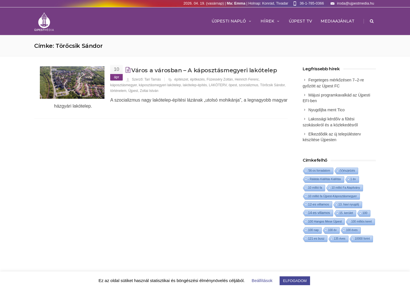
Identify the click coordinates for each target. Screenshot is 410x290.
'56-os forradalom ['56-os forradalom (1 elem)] (319, 170)
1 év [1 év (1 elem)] (353, 179)
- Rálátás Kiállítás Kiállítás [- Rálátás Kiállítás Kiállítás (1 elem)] (324, 179)
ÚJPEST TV (300, 21)
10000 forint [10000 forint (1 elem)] (362, 238)
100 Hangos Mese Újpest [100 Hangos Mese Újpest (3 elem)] (325, 221)
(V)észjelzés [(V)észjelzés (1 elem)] (347, 170)
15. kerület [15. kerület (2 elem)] (346, 213)
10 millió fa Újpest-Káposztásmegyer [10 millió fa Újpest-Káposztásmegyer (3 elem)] (332, 196)
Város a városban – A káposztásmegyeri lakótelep (204, 70)
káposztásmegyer (123, 85)
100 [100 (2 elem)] (364, 213)
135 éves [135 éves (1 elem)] (339, 238)
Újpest (133, 91)
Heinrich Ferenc (247, 79)
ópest (233, 85)
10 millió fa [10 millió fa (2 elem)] (315, 187)
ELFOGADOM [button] (295, 281)
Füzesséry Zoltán (220, 79)
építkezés (197, 79)
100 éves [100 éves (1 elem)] (352, 230)
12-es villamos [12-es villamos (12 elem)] (318, 204)
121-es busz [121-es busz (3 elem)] (316, 238)
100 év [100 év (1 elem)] (332, 230)
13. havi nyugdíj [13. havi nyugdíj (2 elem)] (349, 204)
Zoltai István (149, 91)
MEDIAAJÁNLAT (337, 21)
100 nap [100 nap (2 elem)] (313, 230)
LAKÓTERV (218, 85)
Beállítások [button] (262, 280)
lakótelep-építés (195, 85)
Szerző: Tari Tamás (146, 79)
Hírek (270, 21)
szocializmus (248, 85)
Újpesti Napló (232, 21)
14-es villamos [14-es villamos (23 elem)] (319, 213)
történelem (118, 91)
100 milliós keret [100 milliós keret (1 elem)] (361, 221)
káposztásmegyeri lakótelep (160, 85)
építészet (181, 79)
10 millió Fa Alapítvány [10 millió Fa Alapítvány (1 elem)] (345, 187)
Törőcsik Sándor (272, 85)
